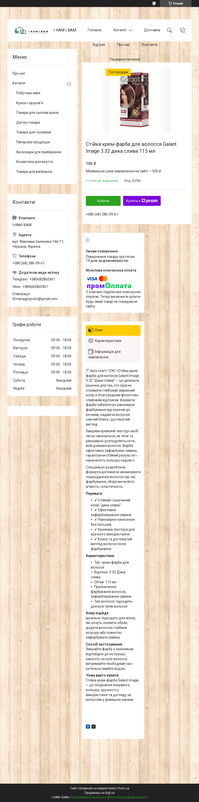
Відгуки (99, 45)
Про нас (123, 45)
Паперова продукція (33, 142)
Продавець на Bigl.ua (100, 793)
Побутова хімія (28, 93)
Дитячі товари (28, 122)
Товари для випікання (34, 172)
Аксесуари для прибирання (38, 152)
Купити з (142, 201)
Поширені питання (125, 59)
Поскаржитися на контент (89, 797)
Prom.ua (123, 788)
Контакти (149, 45)
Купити (103, 201)
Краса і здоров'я (29, 103)
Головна (94, 30)
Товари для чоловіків (33, 132)
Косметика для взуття (34, 162)
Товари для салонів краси (37, 113)
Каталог (120, 30)
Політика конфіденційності (128, 797)
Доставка (152, 30)
